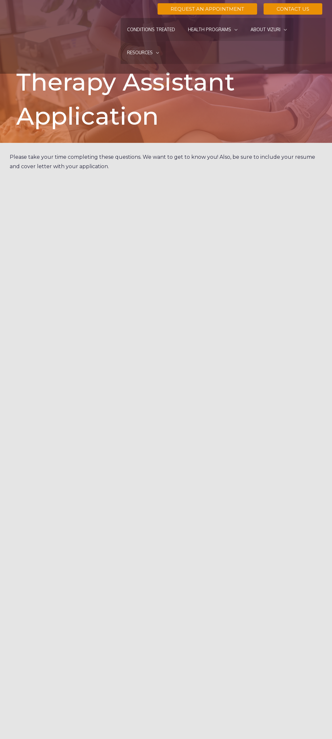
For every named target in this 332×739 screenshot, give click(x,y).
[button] (207, 9)
